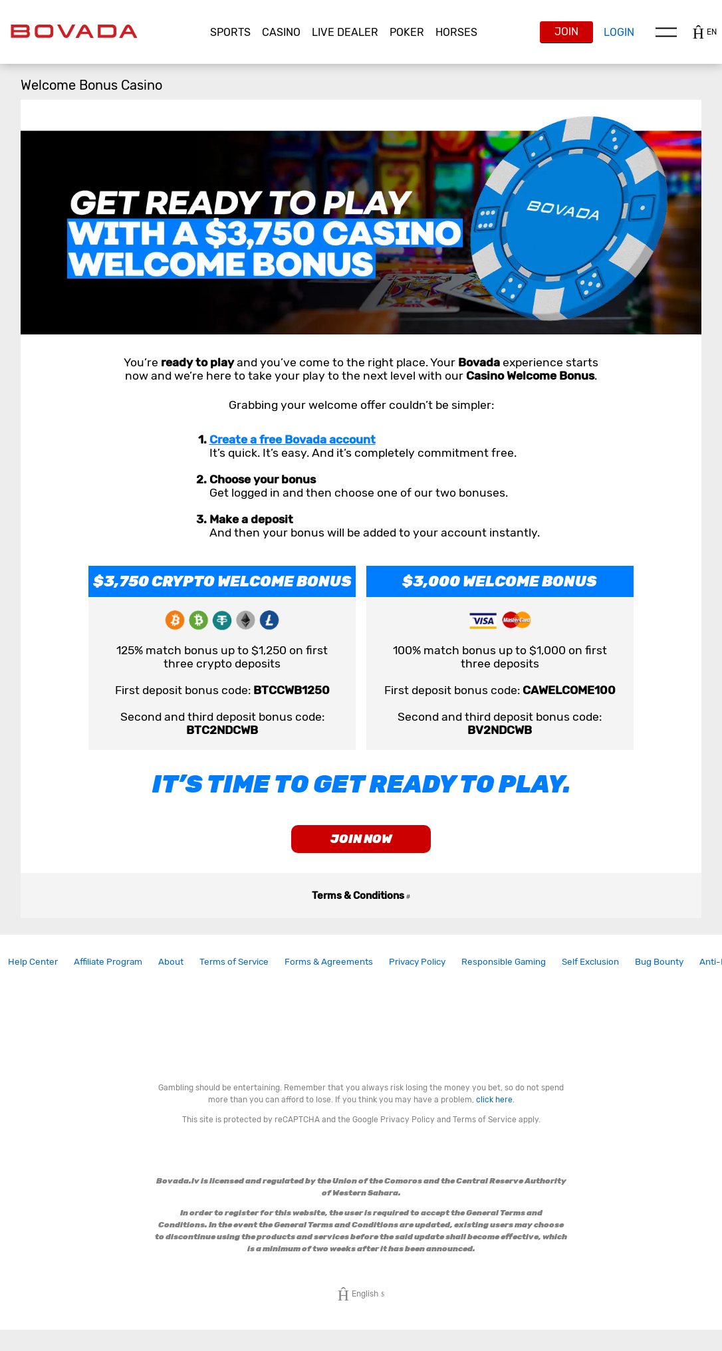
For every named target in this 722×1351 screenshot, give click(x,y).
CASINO (281, 32)
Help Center (33, 969)
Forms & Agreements (329, 969)
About (170, 969)
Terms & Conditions (361, 904)
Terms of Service (234, 969)
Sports (230, 32)
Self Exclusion (590, 969)
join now (361, 843)
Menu (666, 32)
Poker (407, 32)
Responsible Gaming (503, 969)
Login (619, 32)
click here (494, 1107)
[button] (231, 33)
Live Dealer (345, 32)
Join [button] (566, 31)
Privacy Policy (417, 969)
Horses (456, 32)
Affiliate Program (108, 969)
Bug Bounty (659, 969)
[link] (33, 969)
